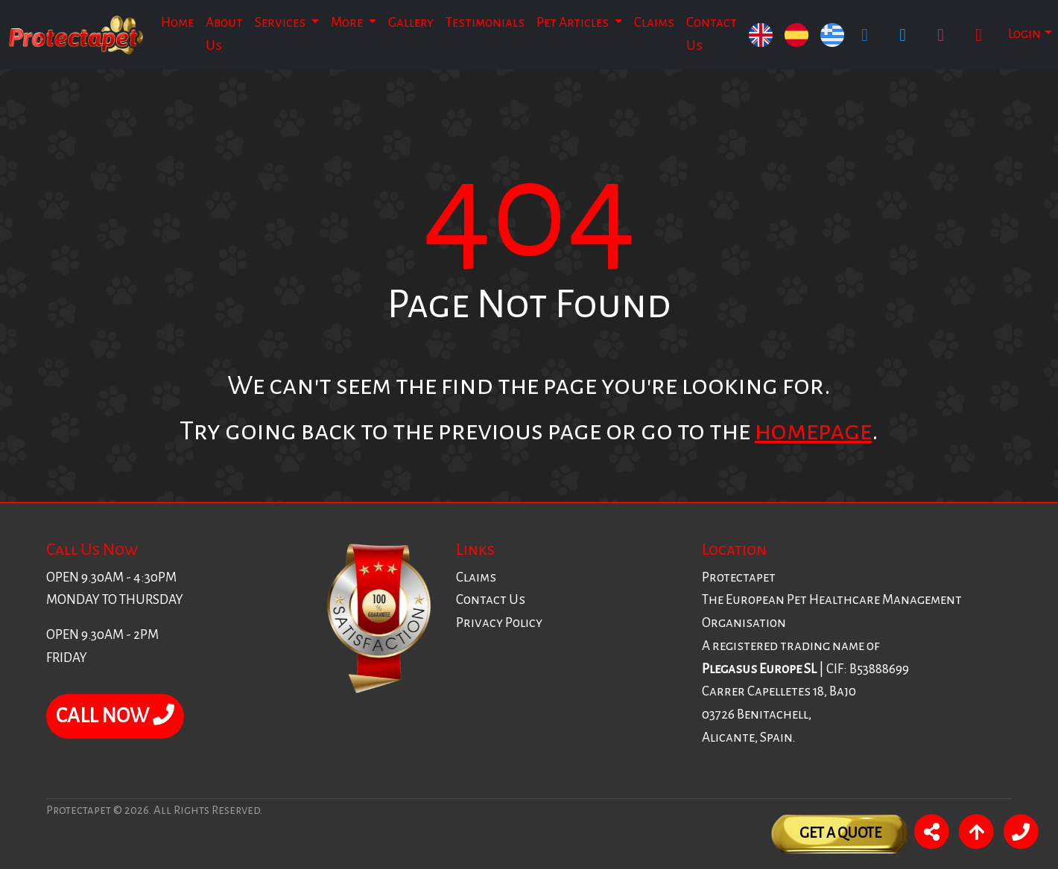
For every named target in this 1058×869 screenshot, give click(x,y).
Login (1024, 34)
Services (281, 23)
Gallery (411, 23)
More (348, 23)
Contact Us (711, 34)
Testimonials (485, 23)
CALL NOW (115, 715)
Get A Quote (840, 833)
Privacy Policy (499, 623)
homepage (813, 430)
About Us (224, 34)
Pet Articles (573, 23)
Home (177, 23)
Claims (654, 23)
